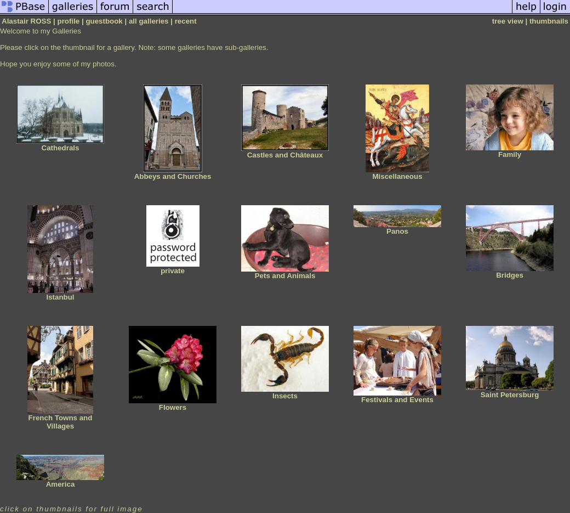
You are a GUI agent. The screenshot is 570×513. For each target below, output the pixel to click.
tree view (507, 21)
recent (186, 21)
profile (69, 21)
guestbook (104, 21)
